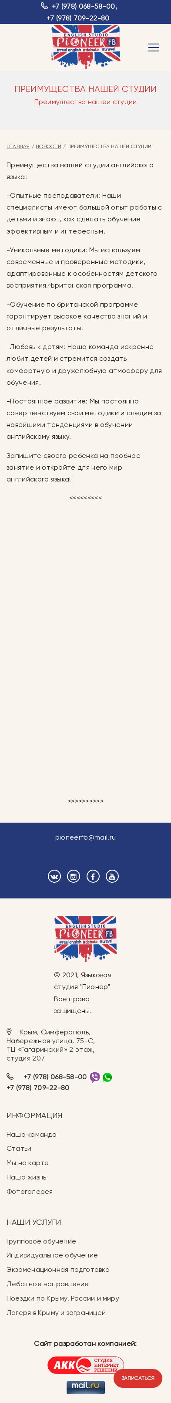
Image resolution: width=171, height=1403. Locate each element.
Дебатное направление (48, 1284)
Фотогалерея (30, 1191)
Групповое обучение (41, 1241)
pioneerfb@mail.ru (85, 837)
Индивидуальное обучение (52, 1255)
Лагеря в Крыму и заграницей (56, 1312)
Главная (18, 146)
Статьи (19, 1148)
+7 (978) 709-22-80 (78, 18)
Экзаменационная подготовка (58, 1269)
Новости (48, 146)
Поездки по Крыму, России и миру (63, 1298)
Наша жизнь (26, 1177)
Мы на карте (28, 1163)
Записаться (137, 1378)
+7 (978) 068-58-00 (83, 6)
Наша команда (32, 1134)
